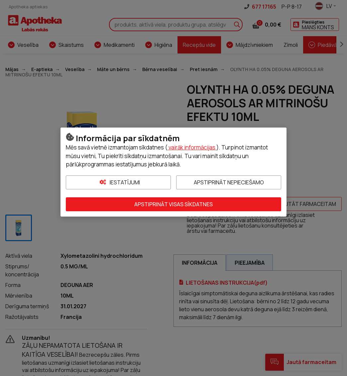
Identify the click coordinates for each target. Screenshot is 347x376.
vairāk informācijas (192, 147)
